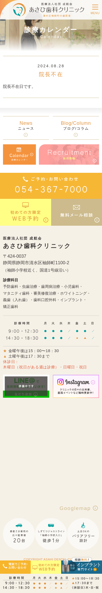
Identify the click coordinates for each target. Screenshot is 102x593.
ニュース (26, 125)
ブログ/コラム (76, 125)
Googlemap (79, 508)
